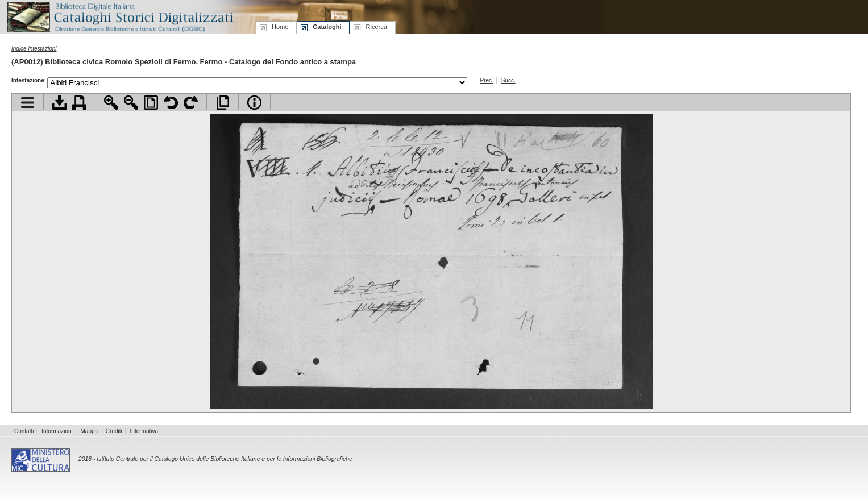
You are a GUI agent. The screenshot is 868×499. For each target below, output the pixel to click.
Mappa (89, 431)
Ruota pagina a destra (191, 102)
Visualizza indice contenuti (27, 102)
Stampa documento (79, 102)
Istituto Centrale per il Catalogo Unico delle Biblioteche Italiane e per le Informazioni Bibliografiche (224, 459)
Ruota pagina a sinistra (171, 102)
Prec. (486, 80)
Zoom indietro (131, 102)
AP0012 (27, 61)
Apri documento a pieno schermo (222, 102)
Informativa (144, 431)
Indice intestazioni (34, 48)
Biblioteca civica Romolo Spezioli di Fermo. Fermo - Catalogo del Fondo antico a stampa (200, 61)
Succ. (508, 80)
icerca (376, 26)
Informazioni (56, 431)
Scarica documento (59, 102)
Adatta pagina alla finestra (151, 102)
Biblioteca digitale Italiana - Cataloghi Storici (119, 16)
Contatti (24, 431)
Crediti (114, 431)
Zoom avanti (111, 102)
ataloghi (327, 26)
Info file (254, 102)
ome (280, 26)
